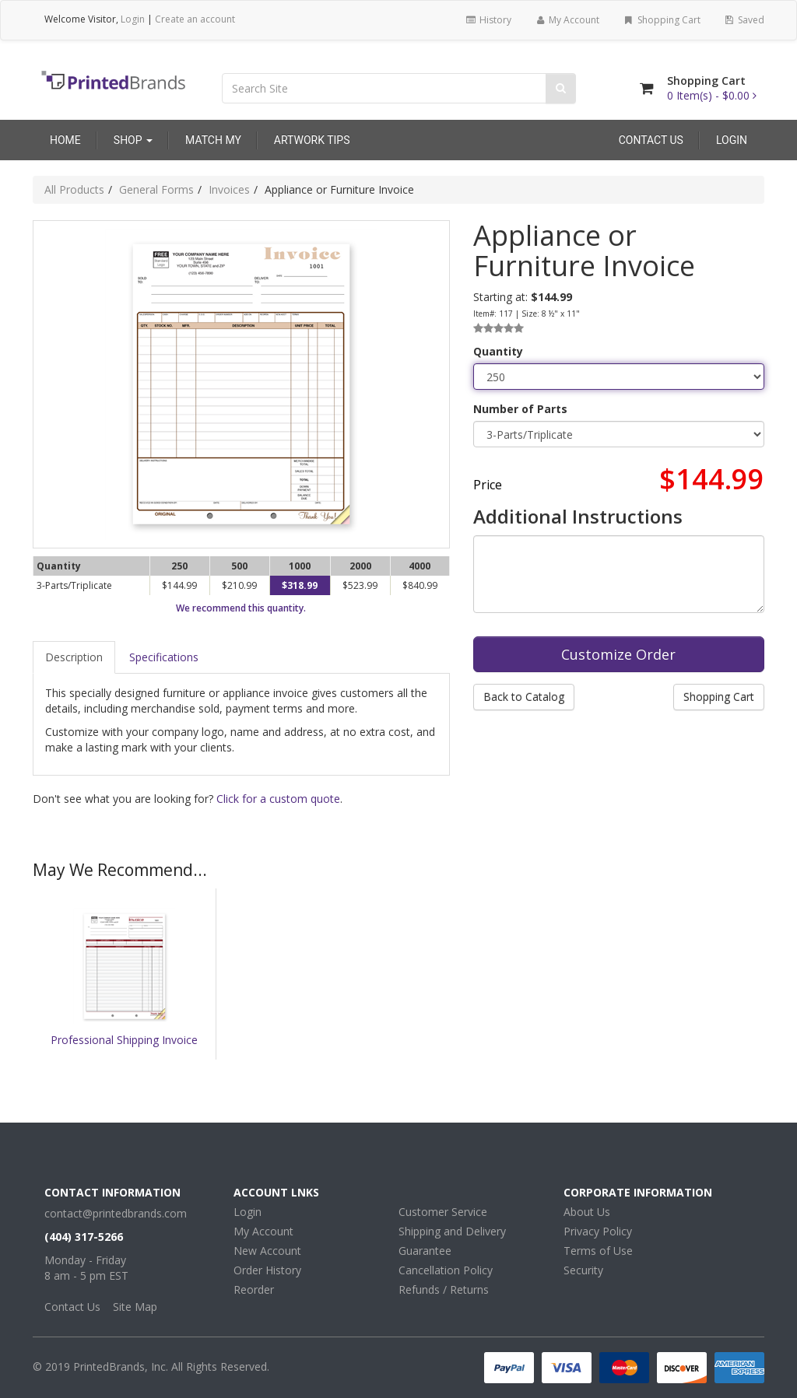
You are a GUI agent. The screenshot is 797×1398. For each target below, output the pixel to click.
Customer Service (442, 1211)
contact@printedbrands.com (115, 1213)
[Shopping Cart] (646, 88)
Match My (213, 140)
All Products (74, 189)
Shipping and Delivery (452, 1231)
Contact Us (651, 140)
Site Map (135, 1306)
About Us (587, 1211)
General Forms (156, 189)
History (488, 19)
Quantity (498, 351)
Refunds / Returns (443, 1289)
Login (133, 19)
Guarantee (424, 1250)
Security (583, 1270)
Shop (133, 140)
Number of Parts (520, 408)
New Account (267, 1250)
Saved (744, 19)
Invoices (229, 189)
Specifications (163, 657)
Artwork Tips (312, 140)
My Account (567, 19)
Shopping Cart (661, 19)
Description (74, 657)
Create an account (195, 19)
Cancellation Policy (445, 1270)
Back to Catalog (523, 696)
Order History (267, 1270)
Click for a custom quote (278, 798)
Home (65, 140)
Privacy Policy (598, 1231)
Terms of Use (598, 1250)
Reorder (253, 1289)
